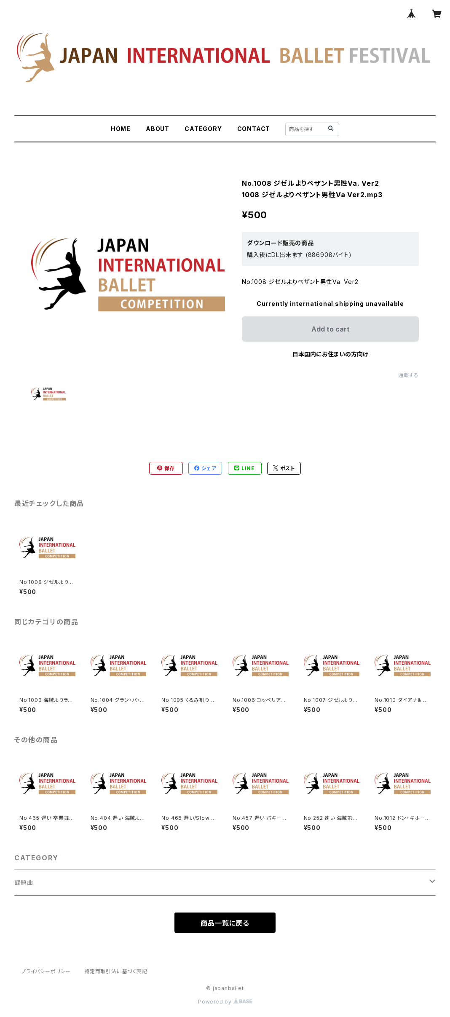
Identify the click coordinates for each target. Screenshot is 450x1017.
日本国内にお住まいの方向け (330, 354)
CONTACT (254, 128)
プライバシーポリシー (46, 971)
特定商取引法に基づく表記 (115, 971)
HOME (121, 128)
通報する (408, 375)
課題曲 (23, 882)
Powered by (225, 1001)
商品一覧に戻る (225, 923)
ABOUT (157, 128)
